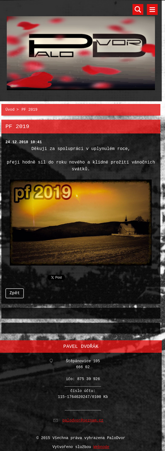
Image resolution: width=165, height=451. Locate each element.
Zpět (14, 291)
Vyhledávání (137, 9)
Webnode (101, 443)
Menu (152, 9)
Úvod (10, 108)
